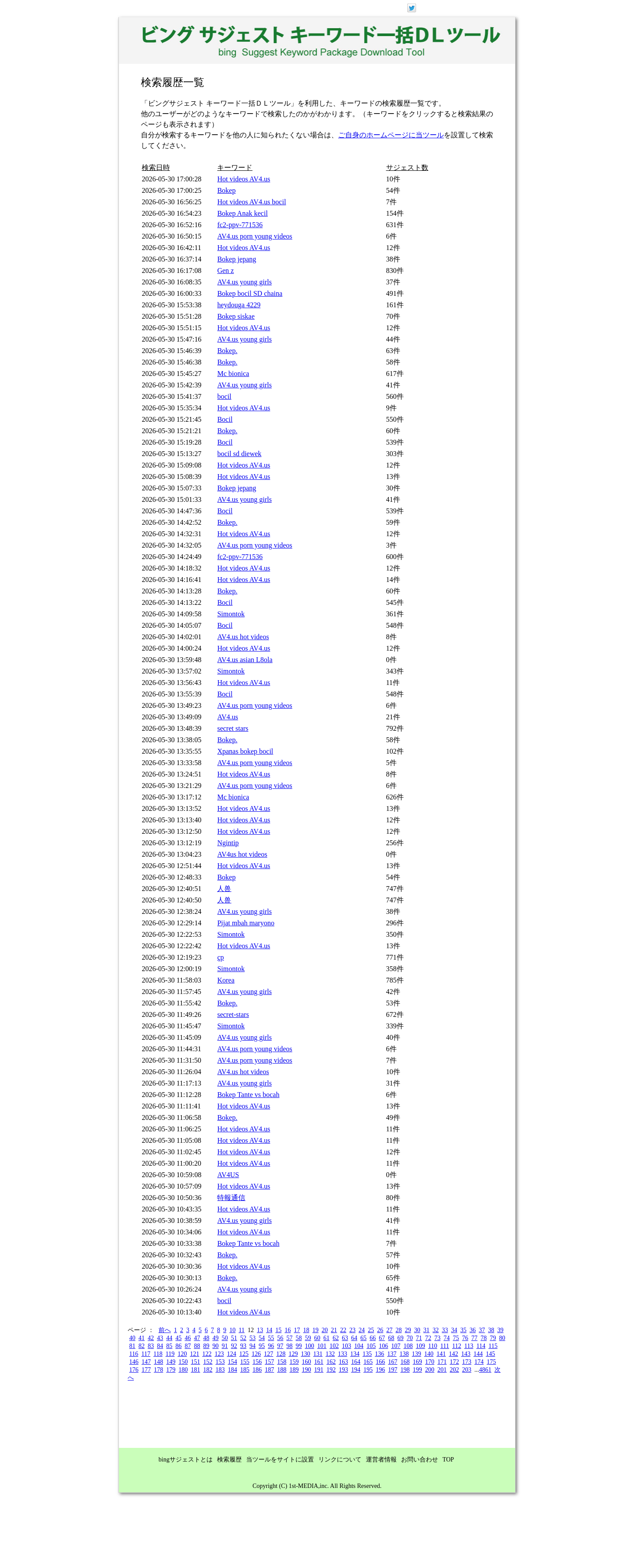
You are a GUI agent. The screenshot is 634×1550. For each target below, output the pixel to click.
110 (432, 1346)
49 (216, 1338)
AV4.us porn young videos (254, 236)
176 (134, 1369)
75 (456, 1338)
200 (430, 1369)
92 (234, 1346)
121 (194, 1354)
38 (491, 1330)
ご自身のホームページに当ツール (391, 135)
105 (371, 1346)
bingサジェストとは (185, 1459)
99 (299, 1346)
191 (319, 1369)
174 (479, 1362)
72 (428, 1338)
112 (456, 1346)
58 (299, 1338)
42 (151, 1338)
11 (241, 1330)
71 (419, 1338)
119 (170, 1354)
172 (454, 1362)
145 (490, 1354)
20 (324, 1330)
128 (280, 1354)
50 (225, 1338)
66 (373, 1338)
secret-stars (233, 1014)
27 (389, 1330)
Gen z (225, 270)
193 (343, 1369)
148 (158, 1362)
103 (346, 1346)
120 (182, 1354)
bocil (224, 396)
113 (468, 1346)
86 (179, 1346)
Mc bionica (233, 373)
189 (294, 1369)
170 (430, 1362)
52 (243, 1338)
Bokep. (227, 350)
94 (253, 1346)
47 (197, 1338)
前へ (164, 1330)
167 (393, 1362)
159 (294, 1362)
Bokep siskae (235, 316)
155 (245, 1362)
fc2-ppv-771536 (239, 224)
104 (359, 1346)
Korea (225, 980)
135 (367, 1354)
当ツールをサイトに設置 (280, 1459)
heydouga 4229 (238, 305)
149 (171, 1362)
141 (441, 1354)
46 (188, 1338)
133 (342, 1354)
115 (492, 1346)
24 (361, 1330)
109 (420, 1346)
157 (269, 1362)
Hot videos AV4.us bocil (251, 202)
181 (195, 1369)
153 (220, 1362)
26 (380, 1330)
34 (454, 1330)
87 (188, 1346)
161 (319, 1362)
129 (293, 1354)
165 (368, 1362)
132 (330, 1354)
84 (160, 1346)
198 (405, 1369)
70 (410, 1338)
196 (380, 1369)
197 (393, 1369)
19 (315, 1330)
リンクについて (339, 1459)
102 (334, 1346)
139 (416, 1354)
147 (146, 1362)
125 (243, 1354)
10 (232, 1330)
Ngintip (228, 843)
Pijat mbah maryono (245, 923)
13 (260, 1330)
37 (482, 1330)
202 (454, 1369)
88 (197, 1346)
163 (343, 1362)
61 (327, 1338)
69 (401, 1338)
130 (305, 1354)
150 (183, 1362)
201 (442, 1369)
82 (142, 1346)
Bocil (224, 419)
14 (269, 1330)
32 (435, 1330)
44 (169, 1338)
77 (475, 1338)
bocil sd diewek (239, 453)
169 (417, 1362)
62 (336, 1338)
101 (322, 1346)
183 (220, 1369)
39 (500, 1330)
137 (391, 1354)
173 (467, 1362)
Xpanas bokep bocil (245, 751)
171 (442, 1362)
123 (219, 1354)
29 (408, 1330)
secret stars (232, 728)
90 (216, 1346)
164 (356, 1362)
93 (243, 1346)
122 (206, 1354)
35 (463, 1330)
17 (297, 1330)
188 (282, 1369)
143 (465, 1354)
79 (493, 1338)
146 (134, 1362)
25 (371, 1330)
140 (428, 1354)
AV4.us (227, 717)
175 (491, 1362)
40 (132, 1338)
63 (345, 1338)
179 (171, 1369)
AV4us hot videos (242, 854)
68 (391, 1338)
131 (317, 1354)
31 (426, 1330)
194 (356, 1369)
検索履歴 (229, 1459)
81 (132, 1346)
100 (309, 1346)
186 (257, 1369)
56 (280, 1338)
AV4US (228, 1174)
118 (157, 1354)
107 (396, 1346)
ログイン (469, 7)
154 (232, 1362)
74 (447, 1338)
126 (256, 1354)
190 (306, 1369)
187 (269, 1369)
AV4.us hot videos (243, 637)
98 (290, 1346)
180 (183, 1369)
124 (231, 1354)
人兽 (224, 888)
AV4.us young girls (244, 282)
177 (146, 1369)
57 (290, 1338)
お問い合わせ (419, 1459)
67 (382, 1338)
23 (352, 1330)
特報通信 (231, 1197)
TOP (448, 1459)
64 (354, 1338)
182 (208, 1369)
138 (404, 1354)
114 (480, 1346)
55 (271, 1338)
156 (257, 1362)
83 (151, 1346)
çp (220, 957)
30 (417, 1330)
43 (160, 1338)
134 (354, 1354)
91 (225, 1346)
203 (467, 1369)
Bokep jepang (236, 259)
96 (271, 1346)
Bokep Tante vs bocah (248, 1094)
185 (245, 1369)
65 (364, 1338)
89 (206, 1346)
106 (383, 1346)
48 (206, 1338)
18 (306, 1330)
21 (334, 1330)
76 (465, 1338)
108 (408, 1346)
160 (306, 1362)
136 (379, 1354)
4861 (485, 1369)
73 (438, 1338)
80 (502, 1338)
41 (142, 1338)
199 (417, 1369)
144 (478, 1354)
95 (262, 1346)
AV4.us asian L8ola (244, 659)
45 (179, 1338)
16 (287, 1330)
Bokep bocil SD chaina (249, 293)
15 (278, 1330)
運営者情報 (381, 1459)
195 (368, 1369)
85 (169, 1346)
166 (380, 1362)
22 (343, 1330)
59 (308, 1338)
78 (484, 1338)
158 (282, 1362)
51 (234, 1338)
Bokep (226, 190)
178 (158, 1369)
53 (253, 1338)
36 (472, 1330)
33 (445, 1330)
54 (262, 1338)
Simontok (230, 614)
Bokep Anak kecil (242, 213)
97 (280, 1346)
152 (208, 1362)
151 (195, 1362)
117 (145, 1354)
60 (317, 1338)
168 (405, 1362)
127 (268, 1354)
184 (232, 1369)
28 (398, 1330)
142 (453, 1354)
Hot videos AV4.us (243, 179)
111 (444, 1346)
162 (331, 1362)
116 (133, 1354)
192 (331, 1369)
